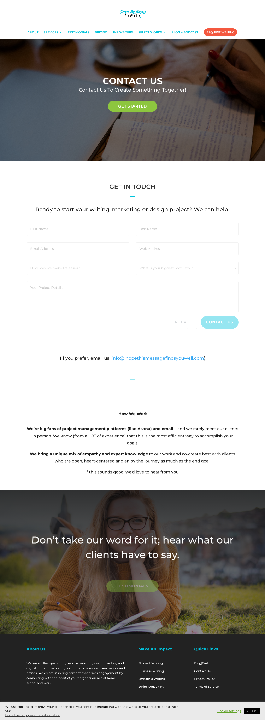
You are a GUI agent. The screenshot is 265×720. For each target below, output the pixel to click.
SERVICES (51, 32)
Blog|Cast (201, 663)
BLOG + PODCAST (184, 32)
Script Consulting (151, 687)
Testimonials (132, 586)
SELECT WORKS (150, 32)
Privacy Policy (205, 679)
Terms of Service (206, 687)
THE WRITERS (123, 32)
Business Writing (151, 671)
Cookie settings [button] (229, 711)
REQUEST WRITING (220, 32)
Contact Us (219, 322)
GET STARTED (132, 106)
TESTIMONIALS (78, 32)
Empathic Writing (152, 679)
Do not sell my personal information (32, 715)
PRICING (101, 32)
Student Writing (151, 663)
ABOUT (33, 32)
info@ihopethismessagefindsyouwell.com (157, 359)
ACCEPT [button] (252, 711)
